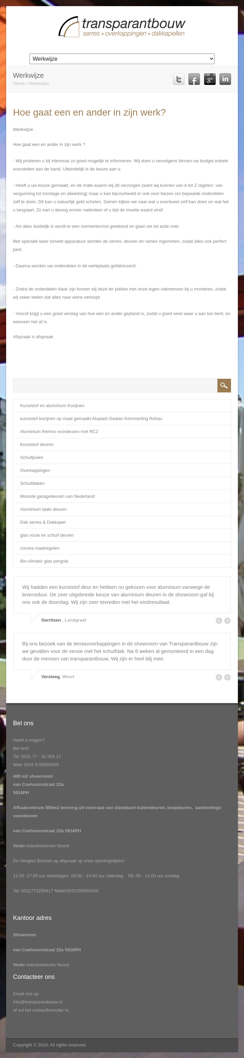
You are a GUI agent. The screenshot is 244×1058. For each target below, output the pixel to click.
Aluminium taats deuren (43, 509)
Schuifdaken (32, 483)
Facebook (194, 79)
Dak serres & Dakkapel (43, 522)
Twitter (179, 79)
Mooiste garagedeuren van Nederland (57, 496)
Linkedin (225, 79)
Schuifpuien (31, 457)
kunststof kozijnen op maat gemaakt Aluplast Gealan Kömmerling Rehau (91, 418)
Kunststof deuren (37, 444)
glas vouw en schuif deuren (47, 535)
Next (227, 620)
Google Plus (210, 79)
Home (19, 83)
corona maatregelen (40, 548)
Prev (219, 620)
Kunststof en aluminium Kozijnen (52, 405)
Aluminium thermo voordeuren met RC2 (59, 431)
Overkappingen (35, 470)
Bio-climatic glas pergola (44, 561)
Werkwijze (39, 83)
